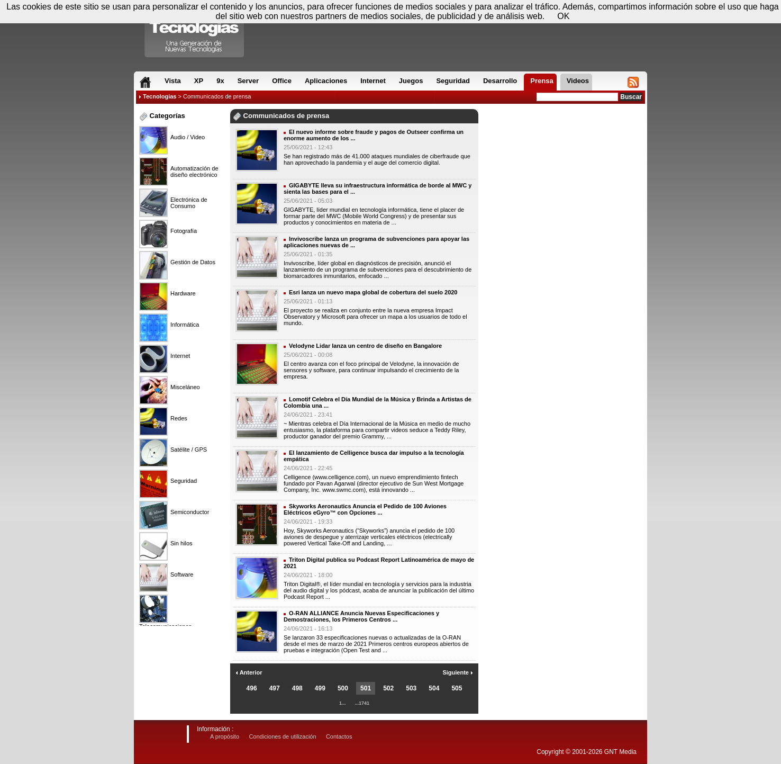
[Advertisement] (563, 142)
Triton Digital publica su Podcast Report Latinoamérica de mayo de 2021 (379, 562)
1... (342, 703)
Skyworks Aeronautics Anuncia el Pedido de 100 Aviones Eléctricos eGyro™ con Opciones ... (365, 509)
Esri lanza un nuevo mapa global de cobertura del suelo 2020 (373, 292)
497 (274, 688)
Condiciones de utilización (282, 736)
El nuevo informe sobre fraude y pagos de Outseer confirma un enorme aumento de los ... (374, 135)
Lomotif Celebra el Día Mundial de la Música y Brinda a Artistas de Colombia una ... (377, 402)
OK (563, 16)
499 (320, 688)
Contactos (339, 736)
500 (343, 688)
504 (434, 688)
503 (411, 688)
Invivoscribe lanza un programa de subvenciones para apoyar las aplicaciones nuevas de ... (376, 242)
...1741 (362, 703)
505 (456, 688)
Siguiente (457, 672)
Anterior (248, 672)
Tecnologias (159, 96)
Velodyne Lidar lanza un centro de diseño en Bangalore (365, 346)
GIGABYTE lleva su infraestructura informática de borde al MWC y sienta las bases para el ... (377, 188)
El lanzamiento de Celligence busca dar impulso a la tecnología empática (374, 456)
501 (365, 688)
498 (297, 688)
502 (388, 688)
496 (252, 688)
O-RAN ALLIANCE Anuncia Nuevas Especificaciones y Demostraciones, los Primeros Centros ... (361, 616)
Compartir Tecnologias (194, 31)
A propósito (224, 736)
